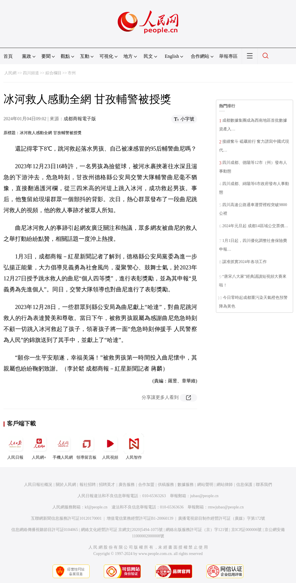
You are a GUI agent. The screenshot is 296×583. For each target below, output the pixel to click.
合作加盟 (146, 484)
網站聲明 (205, 484)
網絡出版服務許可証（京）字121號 (197, 530)
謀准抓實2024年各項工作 (244, 262)
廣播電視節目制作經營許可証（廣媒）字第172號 (221, 518)
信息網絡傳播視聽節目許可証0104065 (44, 530)
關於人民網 (66, 484)
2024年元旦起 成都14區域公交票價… (255, 226)
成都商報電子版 (80, 118)
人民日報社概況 (38, 484)
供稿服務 (166, 484)
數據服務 (185, 484)
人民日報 (15, 447)
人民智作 (134, 447)
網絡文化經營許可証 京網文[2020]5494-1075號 (122, 530)
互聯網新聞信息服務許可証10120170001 (66, 518)
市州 (72, 73)
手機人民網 (63, 447)
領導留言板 (86, 447)
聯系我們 (264, 484)
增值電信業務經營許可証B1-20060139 (140, 518)
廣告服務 (127, 484)
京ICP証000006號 (246, 530)
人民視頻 (110, 447)
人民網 (10, 73)
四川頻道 (31, 73)
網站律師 (225, 484)
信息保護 (244, 484)
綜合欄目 (53, 73)
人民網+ (39, 447)
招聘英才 (107, 484)
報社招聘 (87, 484)
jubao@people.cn (204, 496)
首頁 (8, 56)
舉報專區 (228, 56)
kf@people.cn (96, 507)
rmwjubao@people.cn (226, 507)
